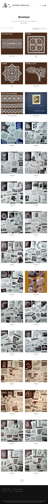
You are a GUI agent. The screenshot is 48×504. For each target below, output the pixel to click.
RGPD (10, 491)
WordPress (16, 502)
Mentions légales (6, 489)
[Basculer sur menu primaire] (41, 5)
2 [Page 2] (25, 480)
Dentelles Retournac (20, 5)
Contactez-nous (19, 491)
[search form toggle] (42, 5)
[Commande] (39, 28)
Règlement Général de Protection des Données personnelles (30, 502)
